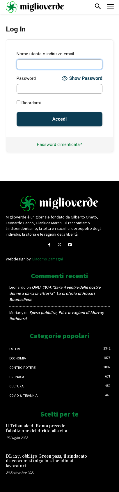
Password (26, 78)
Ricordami (29, 102)
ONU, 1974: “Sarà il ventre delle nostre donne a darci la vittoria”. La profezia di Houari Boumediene (54, 293)
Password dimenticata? (59, 144)
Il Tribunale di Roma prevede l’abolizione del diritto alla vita (36, 428)
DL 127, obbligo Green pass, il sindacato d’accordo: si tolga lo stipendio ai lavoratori (46, 461)
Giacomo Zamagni (47, 259)
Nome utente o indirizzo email (45, 54)
